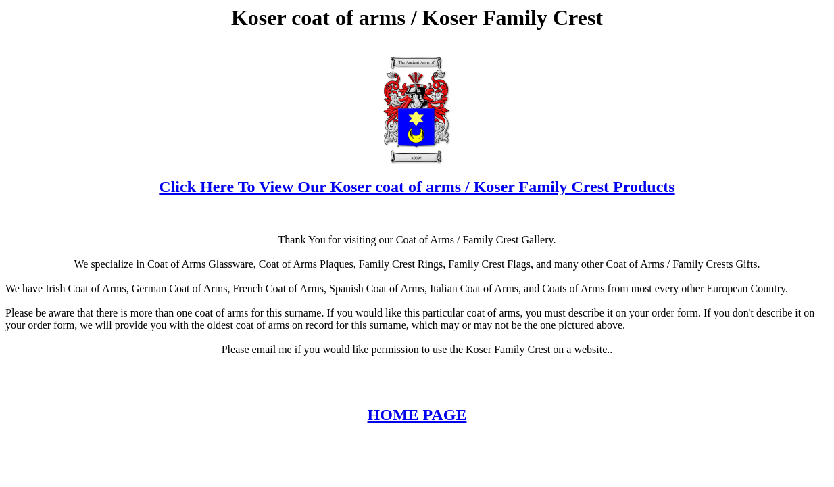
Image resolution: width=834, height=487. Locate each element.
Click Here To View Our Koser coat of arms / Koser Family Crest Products (416, 186)
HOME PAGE (417, 414)
